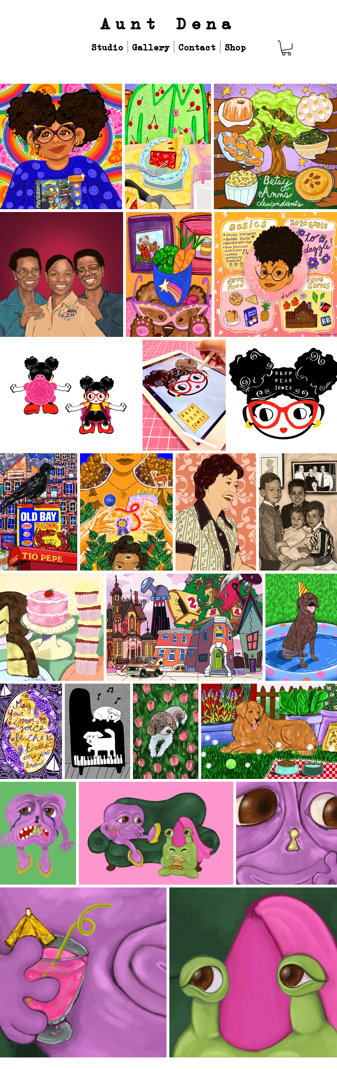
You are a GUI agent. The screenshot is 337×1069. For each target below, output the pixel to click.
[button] (286, 48)
